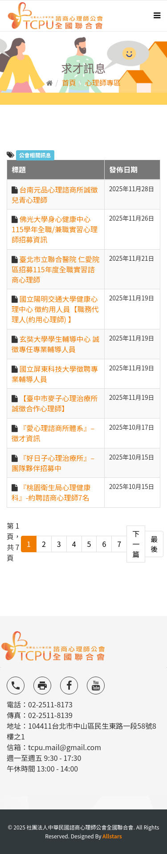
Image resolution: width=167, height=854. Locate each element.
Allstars (112, 836)
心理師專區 (103, 82)
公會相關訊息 (35, 155)
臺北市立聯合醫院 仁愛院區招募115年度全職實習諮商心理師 (55, 269)
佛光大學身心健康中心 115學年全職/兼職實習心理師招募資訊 (55, 229)
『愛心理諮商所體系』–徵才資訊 (53, 433)
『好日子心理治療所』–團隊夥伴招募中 (53, 462)
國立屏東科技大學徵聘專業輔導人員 (55, 373)
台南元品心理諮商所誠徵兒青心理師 (55, 194)
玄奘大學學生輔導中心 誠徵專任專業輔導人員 (55, 343)
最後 (154, 544)
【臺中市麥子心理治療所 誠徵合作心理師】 (55, 403)
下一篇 (135, 543)
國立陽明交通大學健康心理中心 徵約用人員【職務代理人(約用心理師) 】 (55, 308)
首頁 (69, 82)
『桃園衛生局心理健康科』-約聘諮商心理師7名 (51, 492)
